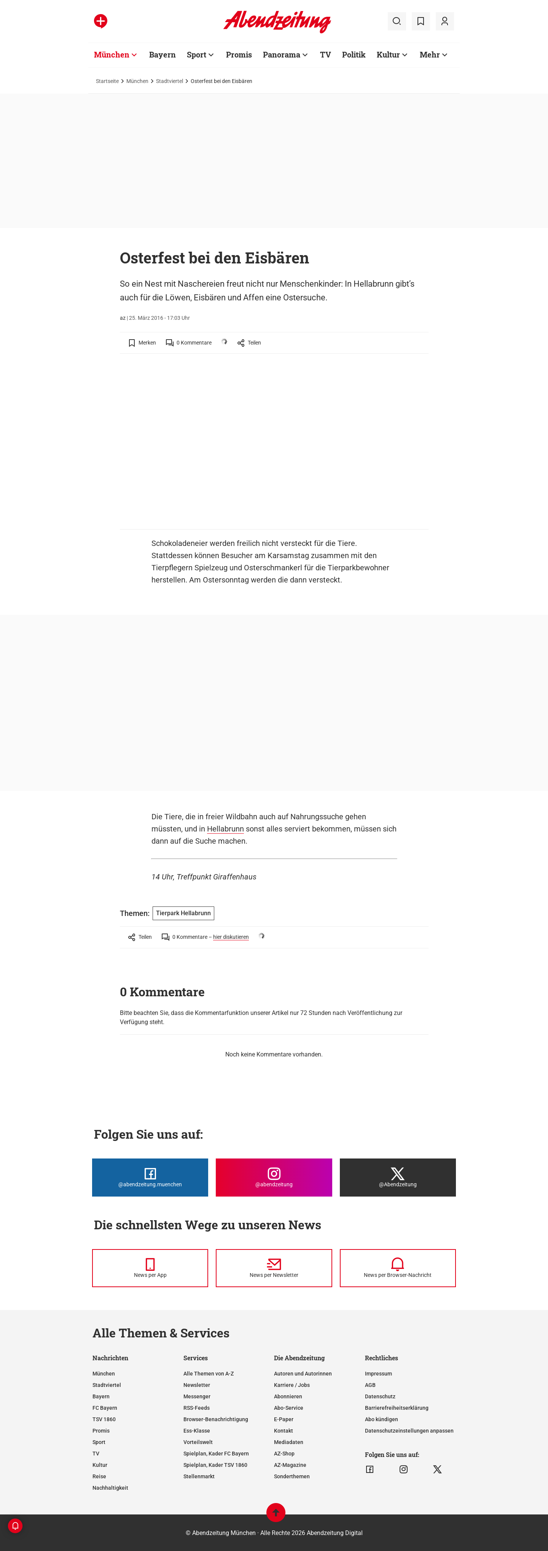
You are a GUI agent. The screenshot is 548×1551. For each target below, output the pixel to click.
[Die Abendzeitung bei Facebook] (150, 1177)
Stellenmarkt (199, 1476)
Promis (101, 1431)
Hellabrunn (225, 828)
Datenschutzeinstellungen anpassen (409, 1431)
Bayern (101, 1396)
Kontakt (283, 1431)
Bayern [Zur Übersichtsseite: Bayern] (162, 54)
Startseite (107, 81)
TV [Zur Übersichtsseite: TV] (325, 54)
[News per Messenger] (150, 1268)
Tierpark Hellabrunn (183, 913)
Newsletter (196, 1385)
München (137, 81)
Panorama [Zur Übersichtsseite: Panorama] (281, 54)
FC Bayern (104, 1408)
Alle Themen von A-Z (208, 1374)
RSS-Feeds (196, 1408)
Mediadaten (288, 1442)
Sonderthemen (292, 1476)
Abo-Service (288, 1408)
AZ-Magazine (290, 1465)
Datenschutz (380, 1396)
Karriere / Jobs (292, 1385)
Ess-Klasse (196, 1431)
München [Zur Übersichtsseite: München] (111, 54)
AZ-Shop (284, 1453)
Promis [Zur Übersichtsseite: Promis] (239, 54)
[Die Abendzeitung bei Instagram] (274, 1177)
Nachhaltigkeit (110, 1488)
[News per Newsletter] (274, 1268)
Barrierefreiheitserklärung (397, 1408)
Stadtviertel (169, 81)
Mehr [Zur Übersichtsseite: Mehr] (430, 54)
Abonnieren (288, 1396)
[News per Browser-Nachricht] (398, 1268)
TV (95, 1453)
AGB (370, 1385)
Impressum (378, 1374)
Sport (98, 1442)
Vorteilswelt (198, 1442)
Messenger (196, 1396)
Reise (99, 1476)
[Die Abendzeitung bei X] (398, 1177)
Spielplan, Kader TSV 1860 (215, 1465)
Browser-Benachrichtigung (215, 1419)
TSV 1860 (104, 1419)
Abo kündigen (381, 1419)
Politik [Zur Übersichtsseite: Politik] (354, 54)
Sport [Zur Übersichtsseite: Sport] (196, 54)
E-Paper (283, 1419)
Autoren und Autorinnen (303, 1374)
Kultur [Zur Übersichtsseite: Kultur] (388, 54)
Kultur (99, 1465)
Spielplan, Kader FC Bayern (216, 1453)
